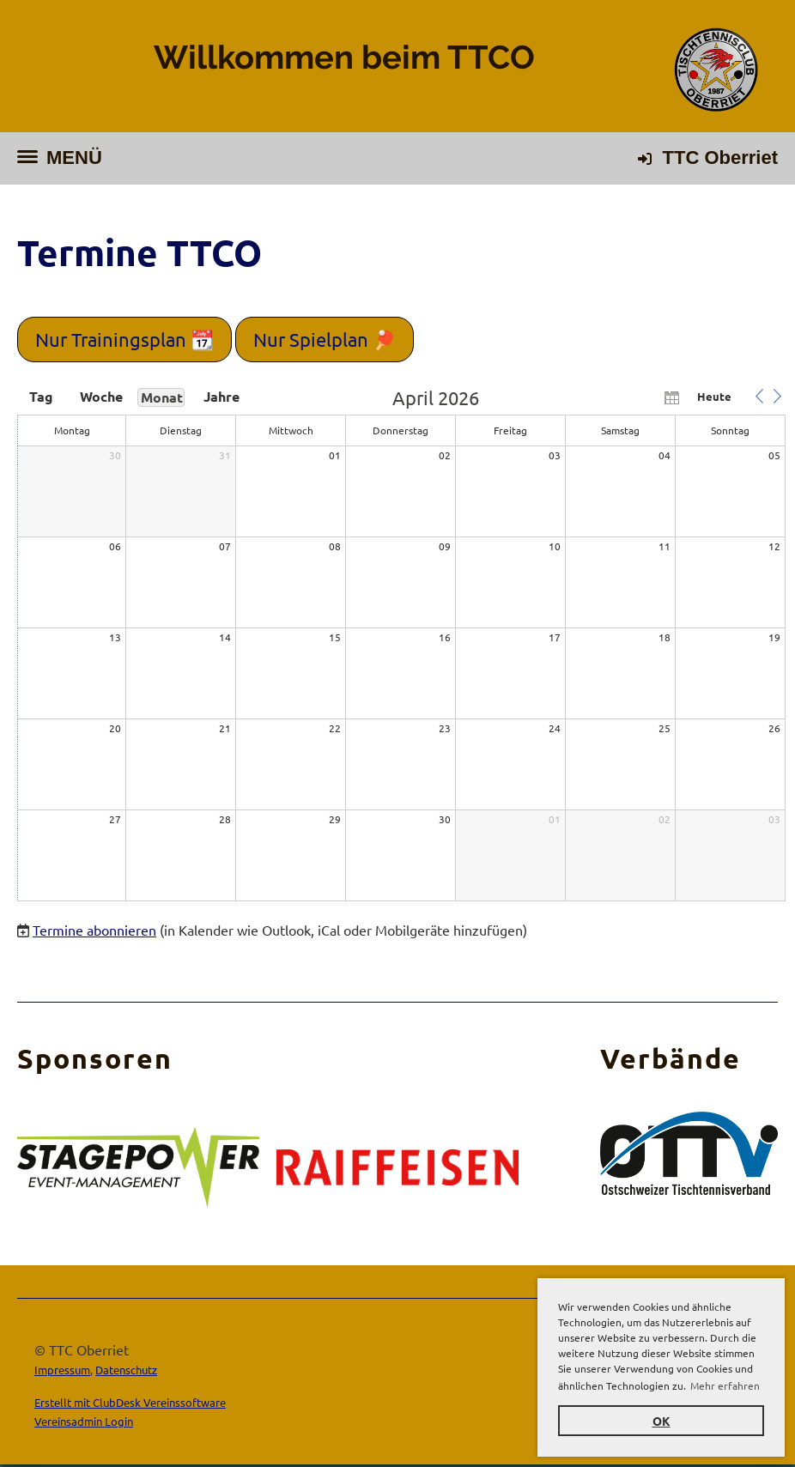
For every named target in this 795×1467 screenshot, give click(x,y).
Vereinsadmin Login (83, 1421)
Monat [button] (162, 397)
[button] (759, 396)
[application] (401, 645)
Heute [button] (714, 396)
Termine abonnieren (94, 929)
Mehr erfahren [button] (725, 1385)
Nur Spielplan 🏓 (324, 339)
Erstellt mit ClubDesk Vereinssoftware (130, 1402)
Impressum (62, 1369)
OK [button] (661, 1420)
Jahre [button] (221, 396)
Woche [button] (101, 396)
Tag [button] (41, 396)
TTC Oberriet (720, 157)
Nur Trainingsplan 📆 (124, 339)
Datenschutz (126, 1369)
